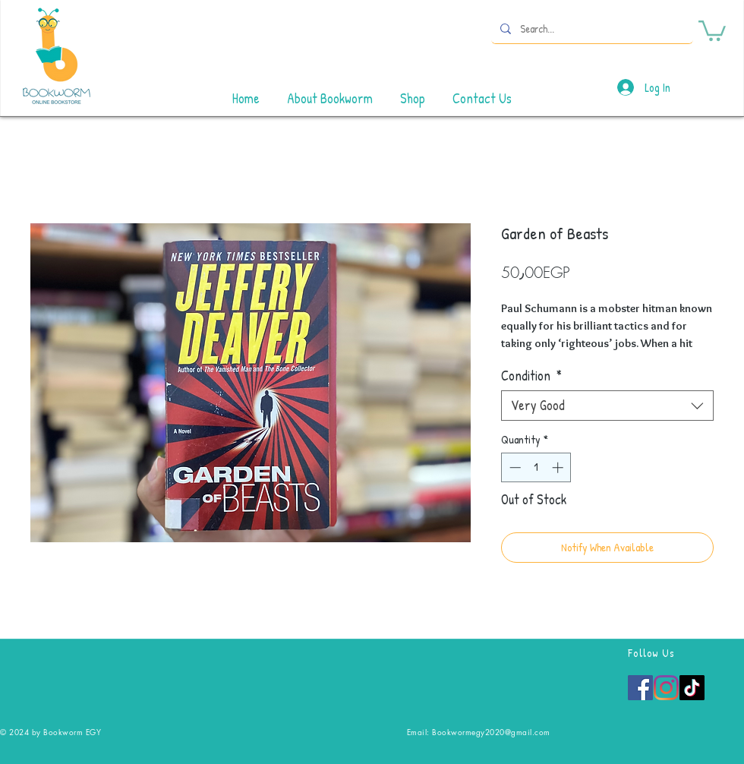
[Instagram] (666, 687)
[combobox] (607, 405)
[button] (712, 29)
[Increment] (559, 467)
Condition (531, 376)
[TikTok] (692, 687)
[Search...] (590, 28)
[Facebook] (640, 687)
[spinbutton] (536, 467)
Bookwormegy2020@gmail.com (491, 731)
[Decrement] (513, 467)
